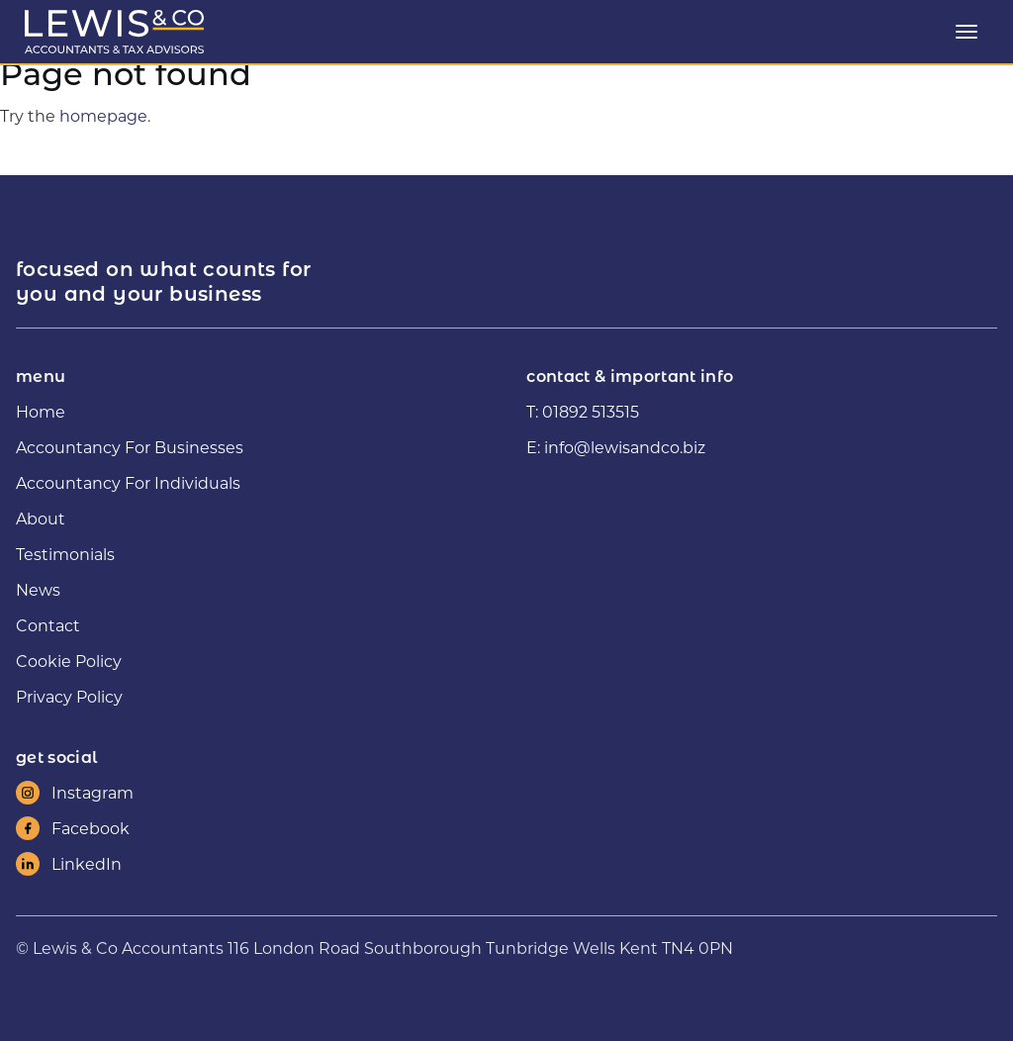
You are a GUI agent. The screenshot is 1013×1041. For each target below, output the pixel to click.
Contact (48, 625)
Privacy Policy (69, 696)
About (40, 518)
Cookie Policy (69, 660)
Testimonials (65, 553)
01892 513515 (590, 411)
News (38, 589)
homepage (103, 115)
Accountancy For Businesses (129, 446)
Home (40, 411)
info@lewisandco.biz (624, 446)
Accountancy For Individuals (128, 482)
